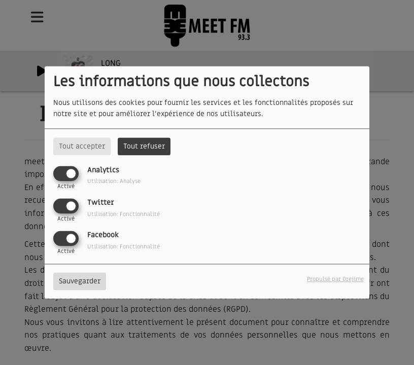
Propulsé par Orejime (335, 279)
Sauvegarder (79, 281)
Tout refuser (144, 146)
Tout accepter (82, 146)
